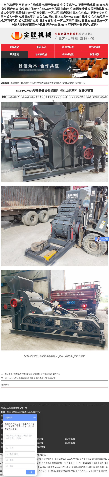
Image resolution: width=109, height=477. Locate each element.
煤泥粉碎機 (70, 439)
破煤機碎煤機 (39, 447)
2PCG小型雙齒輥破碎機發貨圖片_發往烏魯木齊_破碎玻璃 (32, 378)
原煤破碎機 (38, 443)
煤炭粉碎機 (38, 439)
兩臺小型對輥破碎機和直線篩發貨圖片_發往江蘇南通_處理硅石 (34, 374)
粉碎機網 (14, 47)
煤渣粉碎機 (70, 443)
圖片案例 (25, 83)
